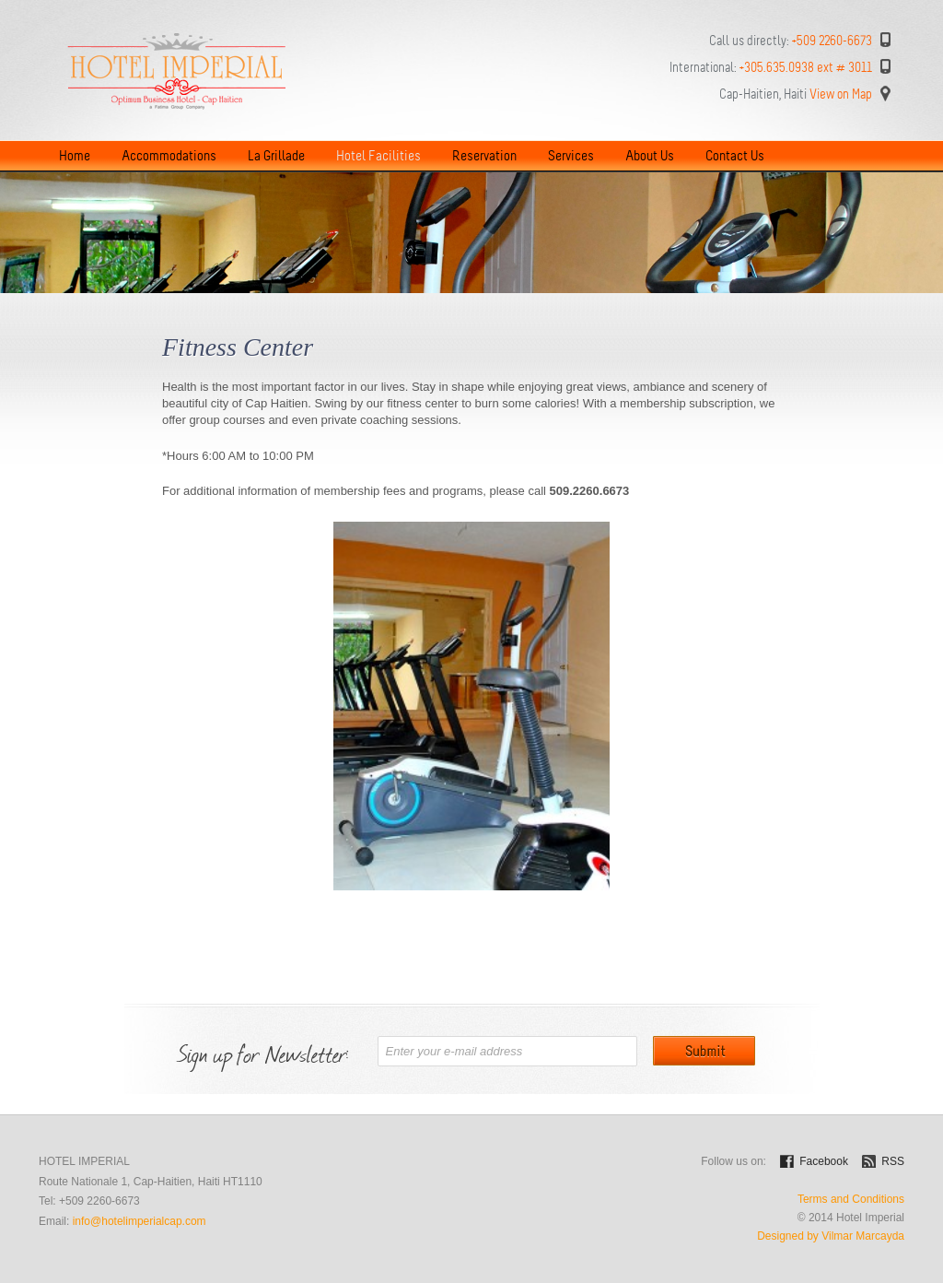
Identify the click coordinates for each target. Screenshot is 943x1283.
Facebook (823, 1161)
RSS (892, 1161)
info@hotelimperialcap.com (139, 1221)
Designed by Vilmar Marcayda (830, 1236)
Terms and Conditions (850, 1199)
